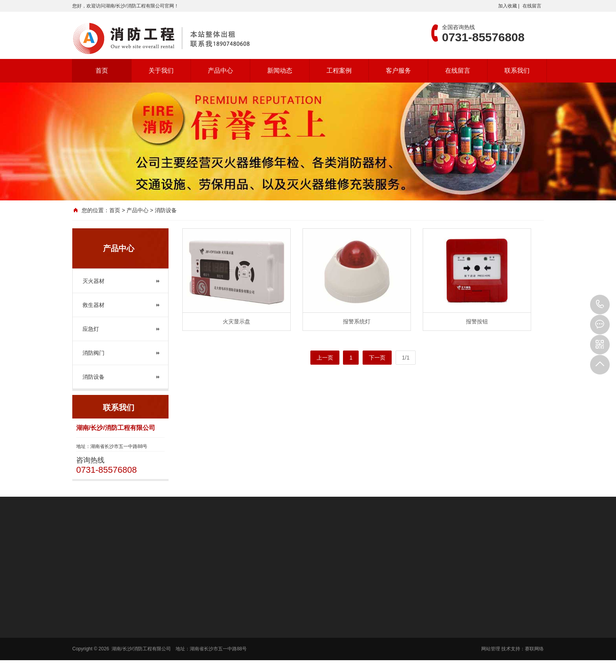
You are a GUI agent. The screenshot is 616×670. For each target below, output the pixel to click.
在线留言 (531, 6)
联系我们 (517, 70)
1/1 (405, 357)
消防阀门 (93, 353)
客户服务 (398, 70)
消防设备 (93, 377)
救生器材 (93, 305)
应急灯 (90, 329)
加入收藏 (507, 6)
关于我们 (161, 70)
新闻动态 (279, 70)
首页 (101, 70)
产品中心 (220, 70)
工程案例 (339, 70)
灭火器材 (93, 281)
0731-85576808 (600, 304)
